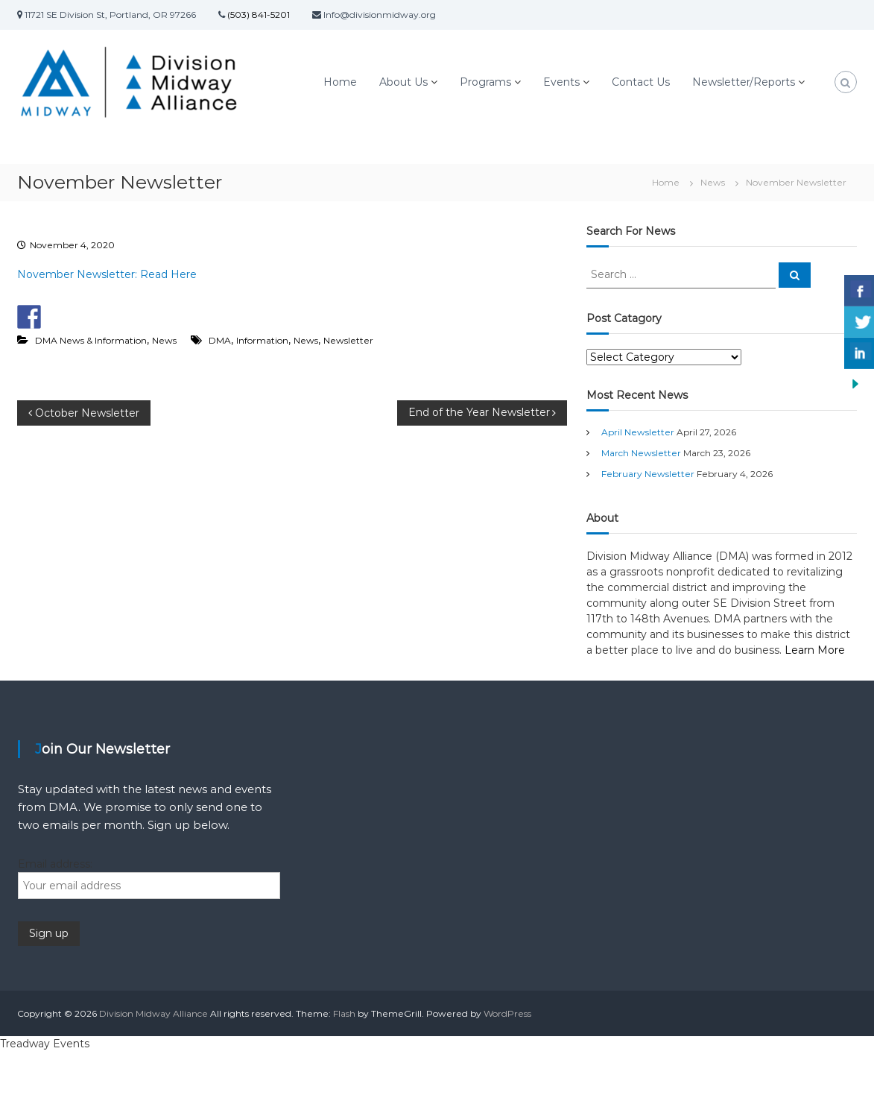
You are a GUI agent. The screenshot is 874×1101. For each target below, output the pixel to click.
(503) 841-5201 (257, 14)
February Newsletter (647, 473)
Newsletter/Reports (743, 82)
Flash (344, 1013)
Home (340, 82)
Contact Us (641, 82)
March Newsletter (641, 452)
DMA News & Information (91, 340)
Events (561, 82)
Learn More (815, 650)
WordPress (507, 1013)
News (712, 182)
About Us (403, 82)
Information (262, 340)
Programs (485, 82)
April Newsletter (637, 432)
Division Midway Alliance (153, 1013)
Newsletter (348, 340)
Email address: (55, 864)
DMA (220, 340)
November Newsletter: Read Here (107, 274)
